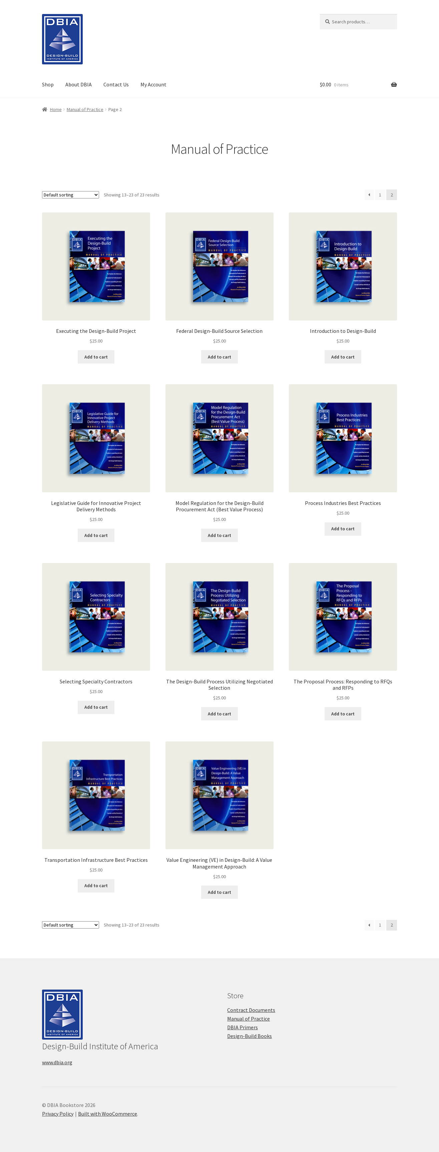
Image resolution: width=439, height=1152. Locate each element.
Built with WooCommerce (107, 1113)
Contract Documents (251, 1010)
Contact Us (116, 84)
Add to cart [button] (96, 357)
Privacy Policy (57, 1113)
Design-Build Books (249, 1036)
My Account (153, 84)
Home (56, 109)
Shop (48, 84)
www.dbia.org (57, 1062)
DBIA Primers (242, 1027)
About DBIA (78, 84)
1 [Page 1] (380, 195)
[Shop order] (70, 194)
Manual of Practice (85, 109)
